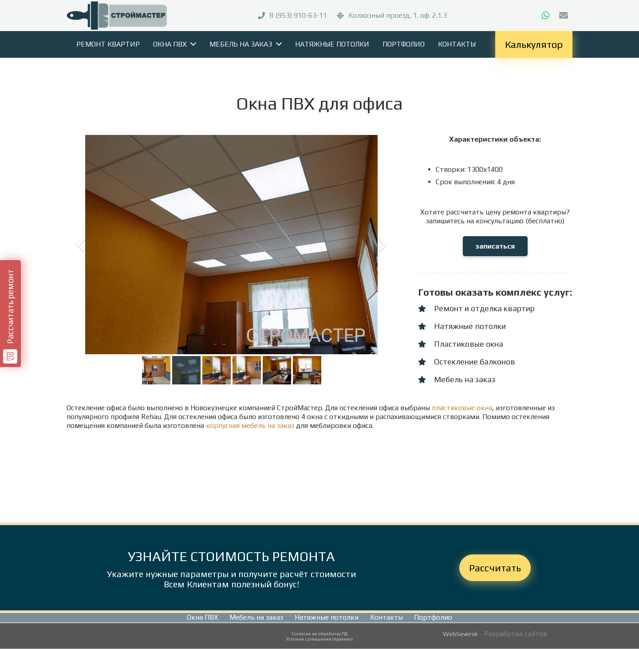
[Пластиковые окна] (426, 344)
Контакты (386, 617)
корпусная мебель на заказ (250, 425)
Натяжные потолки (327, 617)
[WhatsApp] (546, 15)
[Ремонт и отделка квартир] (426, 308)
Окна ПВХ (202, 617)
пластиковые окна (462, 408)
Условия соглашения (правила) (319, 639)
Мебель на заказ (256, 617)
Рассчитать (495, 568)
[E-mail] (563, 15)
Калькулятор (534, 44)
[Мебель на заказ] (426, 379)
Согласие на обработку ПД (319, 633)
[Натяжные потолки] (426, 326)
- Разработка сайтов (512, 633)
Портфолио (433, 617)
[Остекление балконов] (426, 361)
